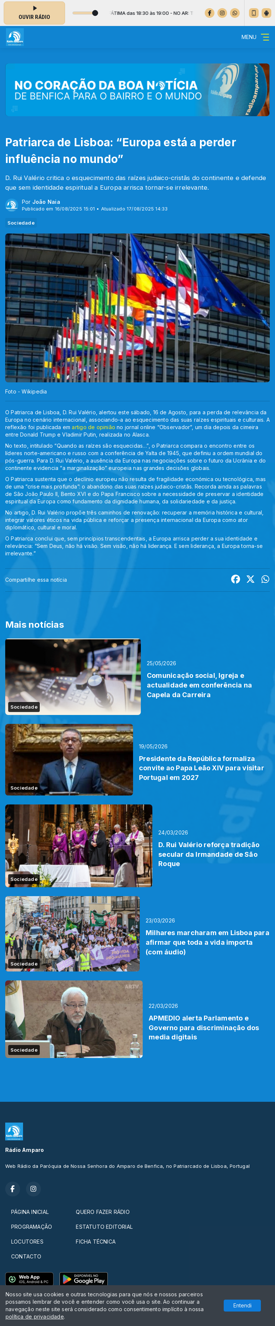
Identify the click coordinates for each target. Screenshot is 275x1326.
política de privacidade (35, 1316)
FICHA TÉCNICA (96, 1241)
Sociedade (21, 223)
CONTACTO (26, 1256)
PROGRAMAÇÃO (31, 1227)
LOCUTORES (27, 1241)
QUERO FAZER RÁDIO (103, 1212)
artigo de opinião (93, 427)
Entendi (242, 1305)
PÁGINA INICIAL (30, 1212)
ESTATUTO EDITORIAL (104, 1227)
